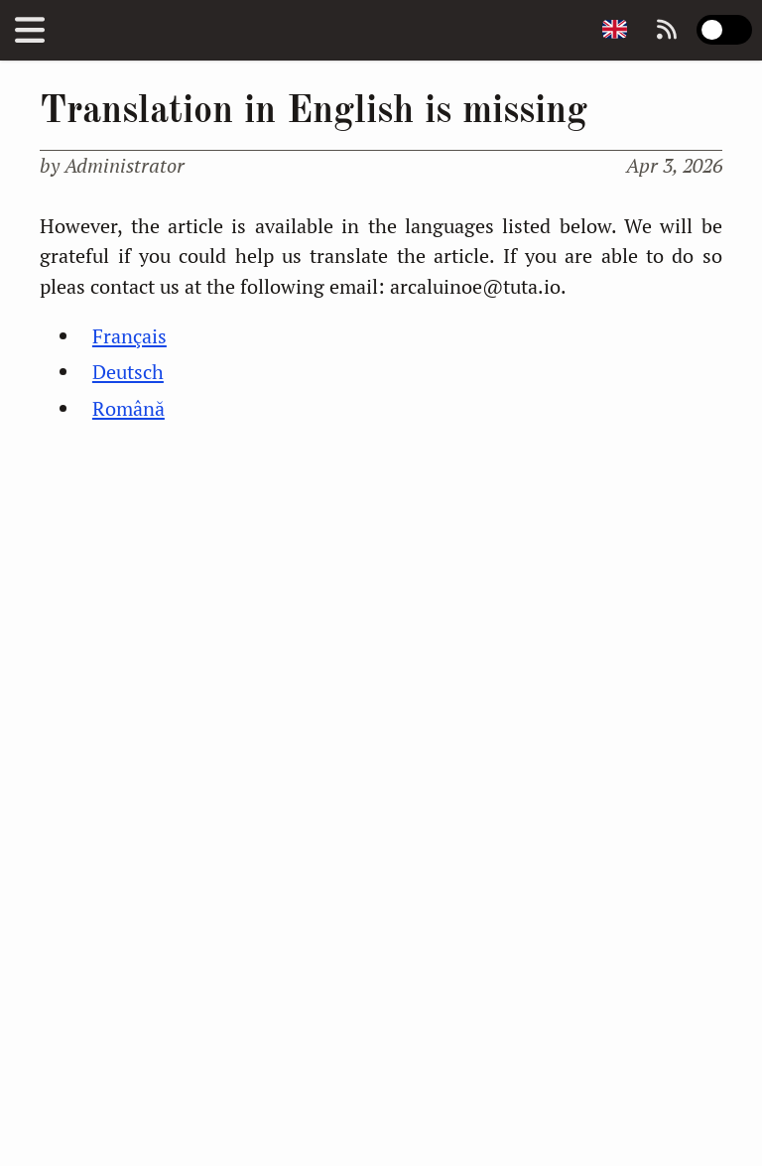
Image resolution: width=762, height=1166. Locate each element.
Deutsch (128, 371)
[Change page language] (614, 30)
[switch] (724, 30)
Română (128, 408)
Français (129, 336)
